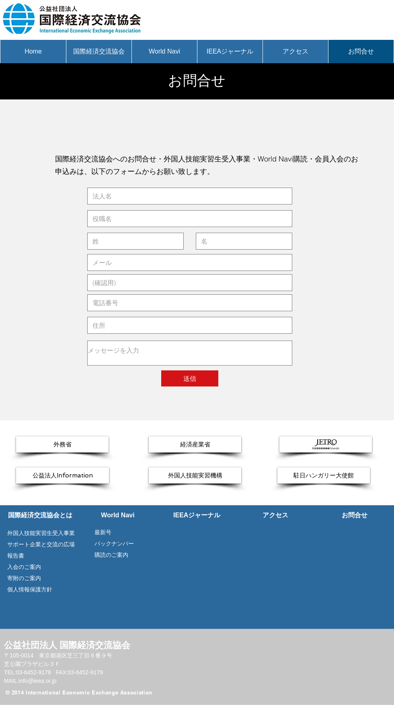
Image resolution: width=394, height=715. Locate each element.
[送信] (189, 378)
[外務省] (62, 444)
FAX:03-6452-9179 (79, 672)
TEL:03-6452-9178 (28, 672)
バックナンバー (113, 543)
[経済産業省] (195, 444)
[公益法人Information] (62, 475)
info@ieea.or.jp (38, 681)
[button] (98, 51)
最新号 (99, 532)
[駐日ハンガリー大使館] (323, 475)
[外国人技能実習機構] (195, 475)
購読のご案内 (111, 555)
